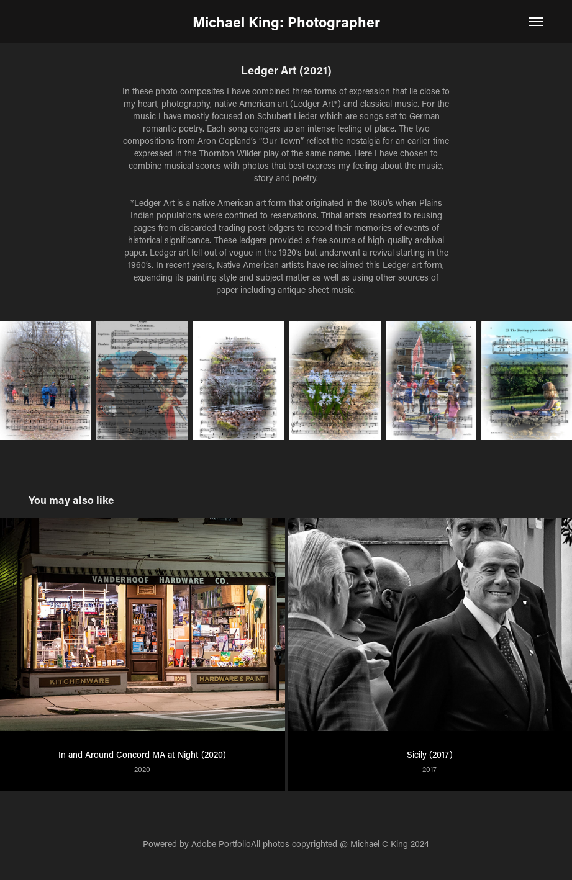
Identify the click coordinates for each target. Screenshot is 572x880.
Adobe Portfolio (221, 844)
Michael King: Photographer (286, 21)
